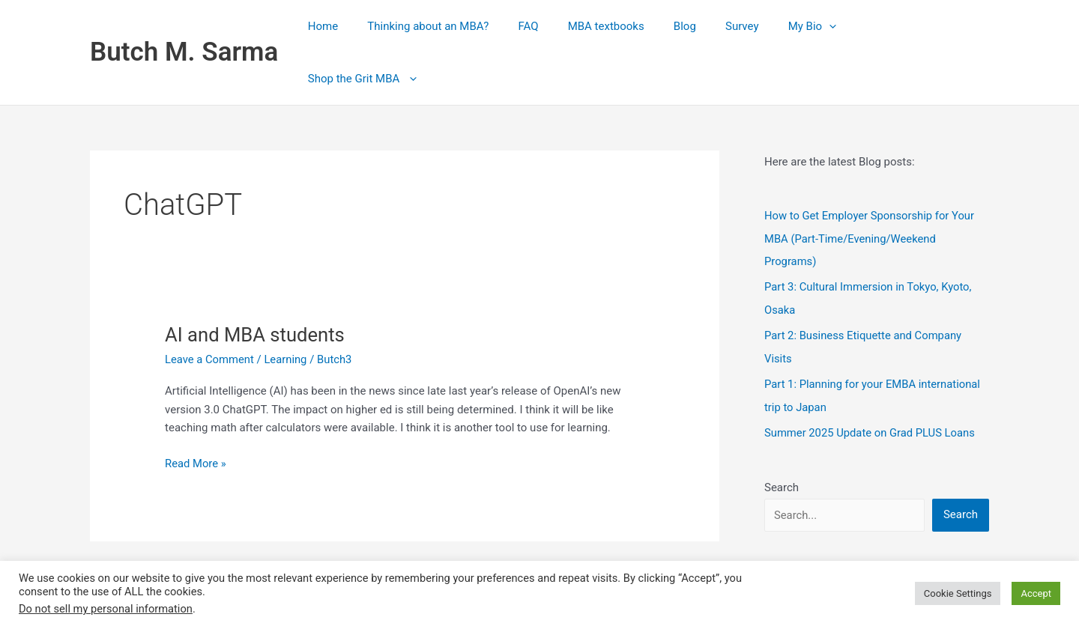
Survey (759, 27)
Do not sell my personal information (106, 609)
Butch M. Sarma (184, 26)
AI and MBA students (256, 284)
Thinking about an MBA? (473, 27)
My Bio (822, 27)
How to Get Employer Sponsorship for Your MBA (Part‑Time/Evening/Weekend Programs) (870, 187)
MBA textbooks (637, 27)
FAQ (566, 27)
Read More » (196, 413)
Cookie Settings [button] (958, 593)
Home (374, 27)
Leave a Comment (210, 308)
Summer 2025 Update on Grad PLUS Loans (871, 378)
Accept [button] (1036, 593)
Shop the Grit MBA (923, 27)
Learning (287, 308)
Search (781, 432)
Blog (709, 27)
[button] (839, 27)
